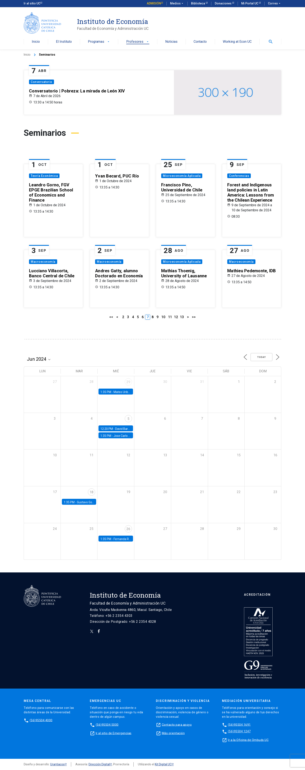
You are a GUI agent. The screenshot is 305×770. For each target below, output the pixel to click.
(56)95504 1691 (239, 724)
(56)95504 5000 (107, 724)
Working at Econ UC (237, 42)
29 (128, 382)
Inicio (36, 42)
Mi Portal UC (250, 3)
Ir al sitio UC (32, 3)
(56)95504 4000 (41, 720)
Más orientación (173, 733)
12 (176, 317)
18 (91, 492)
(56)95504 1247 (239, 731)
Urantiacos (57, 764)
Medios (177, 4)
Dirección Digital (99, 764)
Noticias (171, 42)
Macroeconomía (43, 261)
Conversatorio (41, 82)
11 (170, 317)
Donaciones (223, 3)
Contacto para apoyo (177, 724)
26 (128, 529)
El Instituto (64, 42)
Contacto (200, 42)
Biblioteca (198, 3)
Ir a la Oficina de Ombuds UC (248, 739)
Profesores (137, 42)
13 (182, 317)
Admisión (154, 3)
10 (163, 317)
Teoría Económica (44, 175)
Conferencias (239, 175)
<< (111, 317)
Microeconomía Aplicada (182, 175)
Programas (99, 42)
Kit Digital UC (163, 764)
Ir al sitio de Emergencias (114, 733)
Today (261, 357)
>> (194, 317)
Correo (274, 4)
